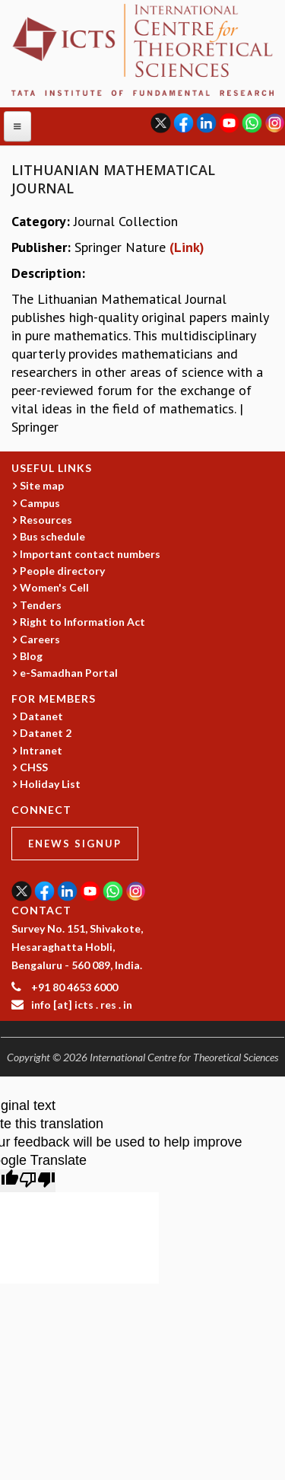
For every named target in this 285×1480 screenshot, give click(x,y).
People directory (62, 570)
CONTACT (41, 910)
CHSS (34, 767)
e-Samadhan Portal (69, 672)
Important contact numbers (90, 553)
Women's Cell (54, 587)
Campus (40, 502)
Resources (46, 519)
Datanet (41, 716)
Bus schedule (52, 536)
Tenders (41, 604)
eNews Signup (75, 843)
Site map (42, 485)
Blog (31, 655)
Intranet (41, 750)
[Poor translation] (37, 1180)
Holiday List (50, 783)
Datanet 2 (45, 732)
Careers (40, 639)
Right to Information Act (82, 621)
